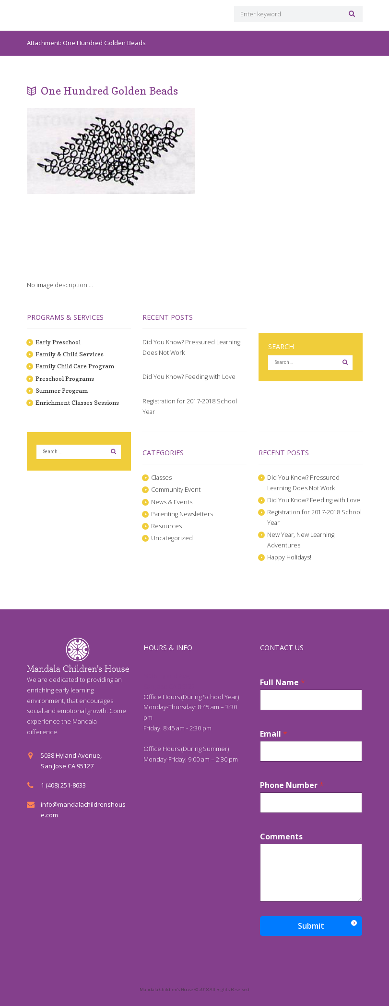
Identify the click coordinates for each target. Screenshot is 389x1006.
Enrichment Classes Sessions (77, 402)
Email (273, 734)
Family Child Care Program (74, 366)
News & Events (172, 501)
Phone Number (292, 785)
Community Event (175, 489)
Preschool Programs (65, 378)
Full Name (282, 682)
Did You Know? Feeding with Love (189, 376)
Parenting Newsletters (182, 513)
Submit (311, 926)
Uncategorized (172, 537)
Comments (281, 836)
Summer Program (61, 390)
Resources (166, 525)
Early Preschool (58, 342)
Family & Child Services (69, 354)
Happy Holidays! (289, 557)
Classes (161, 477)
